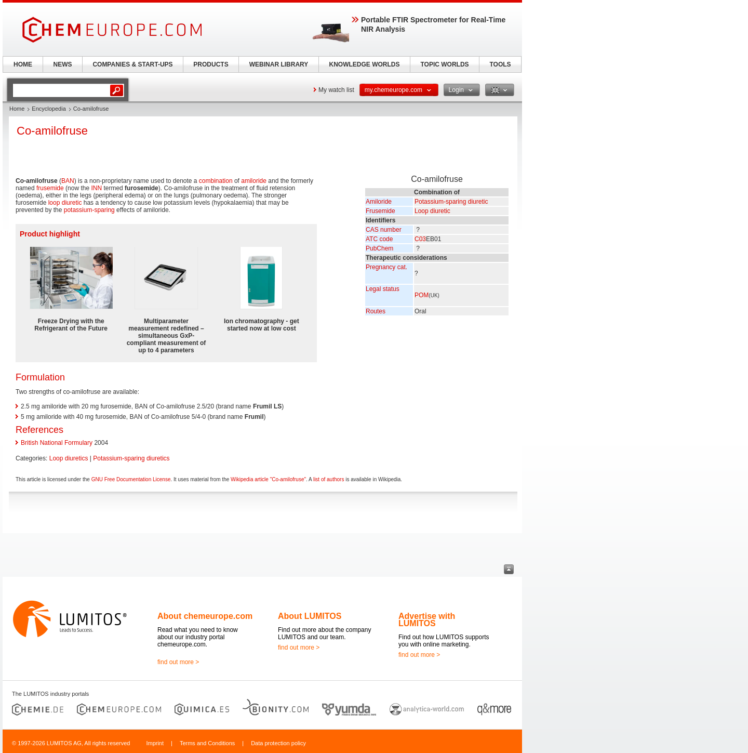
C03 (420, 239)
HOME (23, 64)
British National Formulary (56, 442)
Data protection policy (278, 743)
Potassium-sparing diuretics (131, 458)
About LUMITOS (309, 616)
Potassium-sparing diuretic (451, 201)
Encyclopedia (48, 108)
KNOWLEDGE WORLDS (364, 64)
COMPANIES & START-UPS (132, 64)
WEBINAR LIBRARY (279, 64)
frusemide (50, 188)
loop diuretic (65, 202)
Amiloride (379, 201)
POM (422, 295)
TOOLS (500, 64)
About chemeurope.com (204, 616)
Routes (375, 311)
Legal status (382, 289)
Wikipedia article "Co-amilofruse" (268, 479)
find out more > (178, 662)
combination (216, 180)
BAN (67, 180)
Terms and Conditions (207, 743)
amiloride (253, 180)
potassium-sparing (89, 210)
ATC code (379, 239)
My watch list (336, 90)
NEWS (63, 64)
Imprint (155, 743)
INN (96, 188)
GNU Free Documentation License (131, 479)
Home (16, 108)
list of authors (328, 479)
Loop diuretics (68, 458)
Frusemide (380, 211)
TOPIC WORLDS (444, 64)
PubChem (379, 248)
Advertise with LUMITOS (426, 620)
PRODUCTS (210, 64)
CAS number (384, 229)
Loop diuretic (432, 211)
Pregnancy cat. (386, 267)
